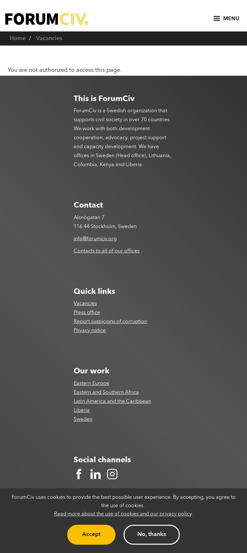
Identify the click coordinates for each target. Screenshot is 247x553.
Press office (87, 312)
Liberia (82, 410)
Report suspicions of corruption (110, 321)
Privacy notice (90, 330)
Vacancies (49, 38)
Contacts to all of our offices (107, 251)
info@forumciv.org (95, 239)
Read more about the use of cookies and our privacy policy (123, 514)
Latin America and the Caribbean (112, 401)
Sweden (83, 419)
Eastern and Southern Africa (106, 392)
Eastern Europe (91, 383)
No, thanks (151, 534)
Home (18, 38)
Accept (91, 534)
